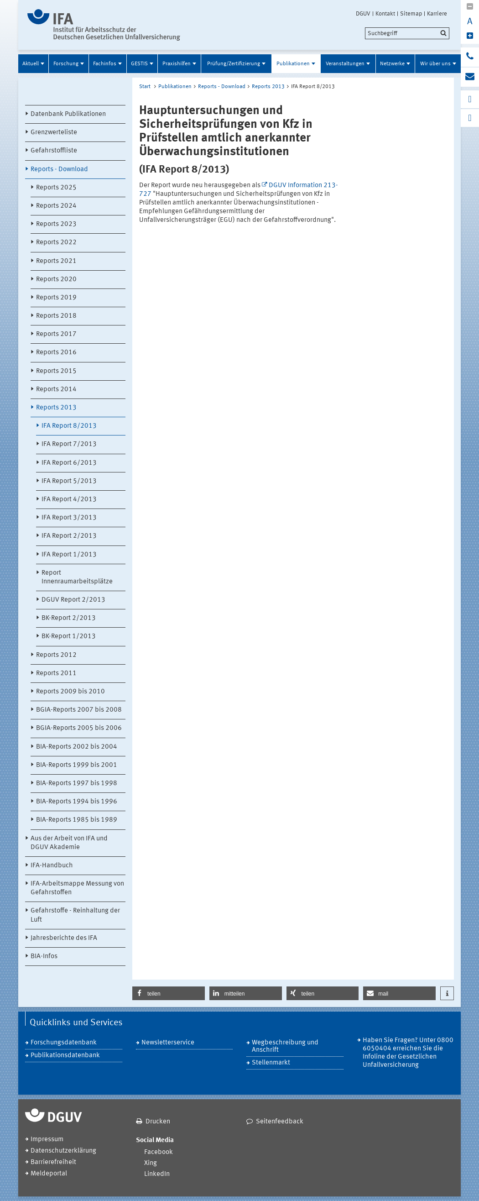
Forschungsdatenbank (64, 1042)
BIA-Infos (44, 956)
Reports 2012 (56, 655)
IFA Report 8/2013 (69, 426)
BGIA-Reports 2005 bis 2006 (79, 728)
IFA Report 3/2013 (69, 517)
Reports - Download (59, 169)
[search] (407, 33)
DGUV (363, 13)
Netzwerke (392, 64)
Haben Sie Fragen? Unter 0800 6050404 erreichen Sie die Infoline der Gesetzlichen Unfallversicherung (408, 1053)
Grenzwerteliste (54, 132)
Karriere (437, 13)
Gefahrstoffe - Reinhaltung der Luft (75, 915)
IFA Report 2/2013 (69, 536)
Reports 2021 (56, 261)
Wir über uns (435, 64)
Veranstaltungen (345, 64)
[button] (168, 993)
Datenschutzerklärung (63, 1151)
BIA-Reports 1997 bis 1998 (76, 783)
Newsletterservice (167, 1042)
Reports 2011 (56, 673)
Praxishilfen (176, 64)
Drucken (158, 1121)
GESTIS (139, 64)
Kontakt (385, 13)
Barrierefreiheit (53, 1162)
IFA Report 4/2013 (69, 499)
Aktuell (30, 64)
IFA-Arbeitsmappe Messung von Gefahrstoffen (77, 888)
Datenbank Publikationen (68, 114)
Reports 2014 (56, 389)
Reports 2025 (56, 187)
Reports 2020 (56, 279)
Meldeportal (49, 1173)
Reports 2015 (56, 371)
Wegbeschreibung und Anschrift (285, 1046)
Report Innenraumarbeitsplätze (77, 577)
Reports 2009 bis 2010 (70, 691)
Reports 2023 (56, 224)
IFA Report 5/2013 (69, 481)
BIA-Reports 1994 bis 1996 (76, 801)
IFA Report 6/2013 (69, 463)
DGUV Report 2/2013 (73, 600)
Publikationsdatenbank (65, 1055)
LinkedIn (157, 1174)
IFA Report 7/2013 (69, 444)
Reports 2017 (56, 334)
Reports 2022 (56, 242)
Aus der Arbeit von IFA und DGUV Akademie (69, 843)
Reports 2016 (56, 352)
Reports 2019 (56, 297)
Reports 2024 (56, 206)
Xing (150, 1163)
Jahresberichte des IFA (64, 938)
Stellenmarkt (271, 1062)
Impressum (47, 1139)
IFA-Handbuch (52, 865)
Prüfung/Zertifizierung (233, 64)
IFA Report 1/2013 (69, 554)
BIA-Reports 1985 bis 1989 (76, 820)
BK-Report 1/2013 (69, 636)
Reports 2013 (56, 407)
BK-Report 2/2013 (69, 618)
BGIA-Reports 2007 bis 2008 (79, 710)
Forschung (65, 64)
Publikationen (293, 64)
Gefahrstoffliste (54, 150)
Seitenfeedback (279, 1121)
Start (145, 86)
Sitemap (411, 13)
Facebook (158, 1152)
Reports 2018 (56, 316)
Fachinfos (104, 64)
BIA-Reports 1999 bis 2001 (76, 765)
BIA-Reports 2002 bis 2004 (76, 747)
